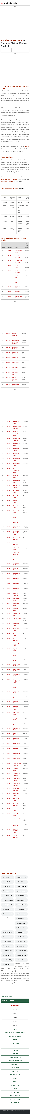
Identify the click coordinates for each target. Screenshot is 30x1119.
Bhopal (15, 1010)
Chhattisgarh (15, 1043)
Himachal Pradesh (15, 1057)
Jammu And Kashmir (15, 1060)
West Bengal (15, 1102)
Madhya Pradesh (6, 50)
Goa (15, 1047)
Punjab (15, 1081)
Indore (15, 1017)
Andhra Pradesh (15, 1036)
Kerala (15, 1071)
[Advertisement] (15, 22)
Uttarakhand (15, 1095)
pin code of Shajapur (7, 181)
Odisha (15, 1078)
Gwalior (15, 1013)
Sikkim (15, 1088)
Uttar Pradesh (15, 1099)
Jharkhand (15, 1064)
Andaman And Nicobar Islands (15, 1033)
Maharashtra (15, 1074)
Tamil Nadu (15, 1092)
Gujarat (15, 1050)
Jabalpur (15, 1021)
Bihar (15, 1040)
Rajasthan (20, 50)
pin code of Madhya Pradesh (9, 179)
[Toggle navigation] (27, 3)
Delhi (13, 50)
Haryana (15, 1054)
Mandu (15, 1025)
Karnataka (15, 1067)
